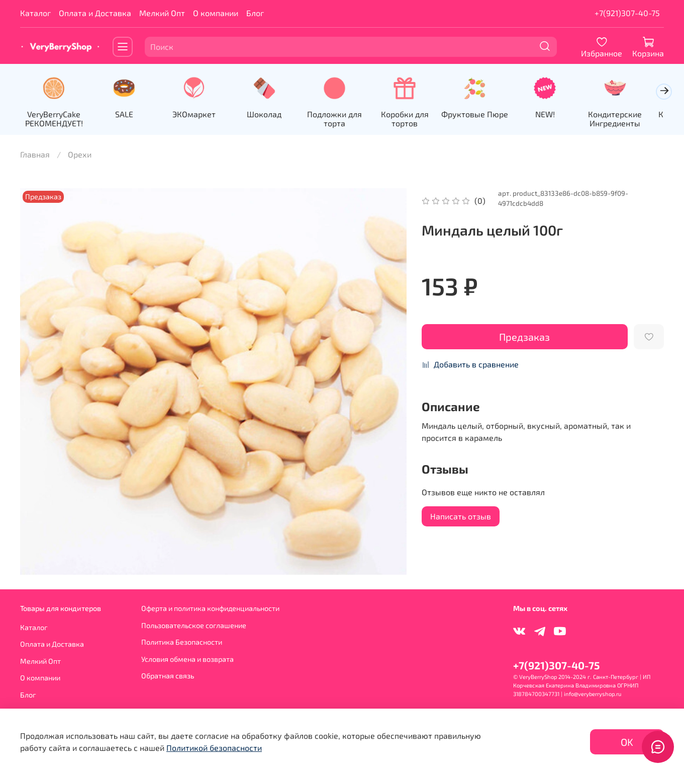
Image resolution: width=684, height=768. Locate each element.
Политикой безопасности (214, 747)
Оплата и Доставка (95, 13)
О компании (215, 13)
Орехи (79, 155)
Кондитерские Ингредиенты (629, 119)
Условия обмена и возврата (187, 659)
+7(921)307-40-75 (627, 13)
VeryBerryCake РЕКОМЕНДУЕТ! (54, 119)
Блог (255, 13)
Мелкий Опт (162, 13)
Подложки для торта (342, 119)
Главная (35, 155)
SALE (127, 114)
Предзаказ (524, 338)
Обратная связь (167, 676)
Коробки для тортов (414, 119)
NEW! (557, 114)
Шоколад (270, 114)
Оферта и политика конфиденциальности (210, 608)
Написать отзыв (460, 517)
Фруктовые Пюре (485, 114)
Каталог (35, 13)
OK (627, 742)
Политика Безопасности (181, 642)
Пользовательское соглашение (193, 625)
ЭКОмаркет (198, 114)
